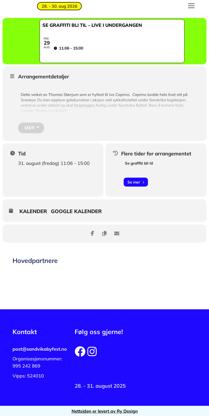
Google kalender (76, 211)
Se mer (135, 181)
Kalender (33, 211)
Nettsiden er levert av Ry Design (105, 410)
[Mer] (31, 127)
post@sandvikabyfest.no (40, 348)
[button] (191, 6)
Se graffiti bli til (139, 162)
